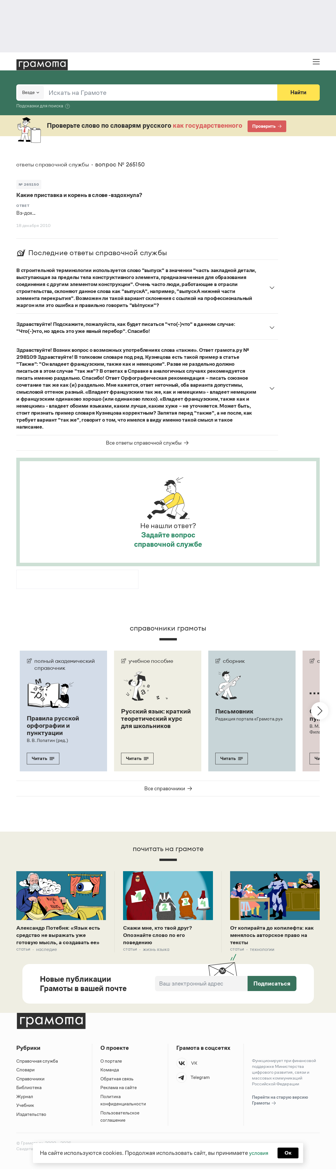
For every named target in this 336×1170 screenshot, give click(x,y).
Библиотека (29, 1088)
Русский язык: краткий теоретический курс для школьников (153, 721)
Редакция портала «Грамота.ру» (249, 718)
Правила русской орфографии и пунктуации (54, 725)
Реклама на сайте (118, 1088)
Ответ (23, 205)
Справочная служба (37, 1061)
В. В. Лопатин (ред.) (47, 739)
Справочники (30, 1079)
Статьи (23, 950)
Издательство (31, 1115)
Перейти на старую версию (280, 1101)
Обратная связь (117, 1079)
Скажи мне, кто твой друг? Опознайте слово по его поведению (160, 935)
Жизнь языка (156, 950)
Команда (109, 1070)
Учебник (25, 1106)
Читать (43, 757)
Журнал (24, 1097)
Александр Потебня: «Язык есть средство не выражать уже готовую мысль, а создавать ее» (60, 935)
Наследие (46, 950)
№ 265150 (29, 184)
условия (258, 1152)
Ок (289, 1152)
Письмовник (235, 711)
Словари (25, 1070)
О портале (111, 1061)
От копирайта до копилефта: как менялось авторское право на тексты (272, 935)
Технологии (262, 950)
